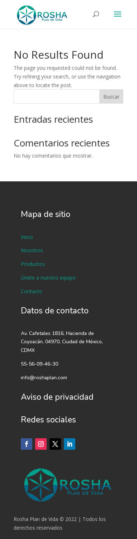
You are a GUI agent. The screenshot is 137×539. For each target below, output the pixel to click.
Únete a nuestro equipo (48, 277)
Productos (33, 264)
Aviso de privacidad (57, 397)
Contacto (31, 291)
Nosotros (32, 250)
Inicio (27, 237)
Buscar (111, 96)
